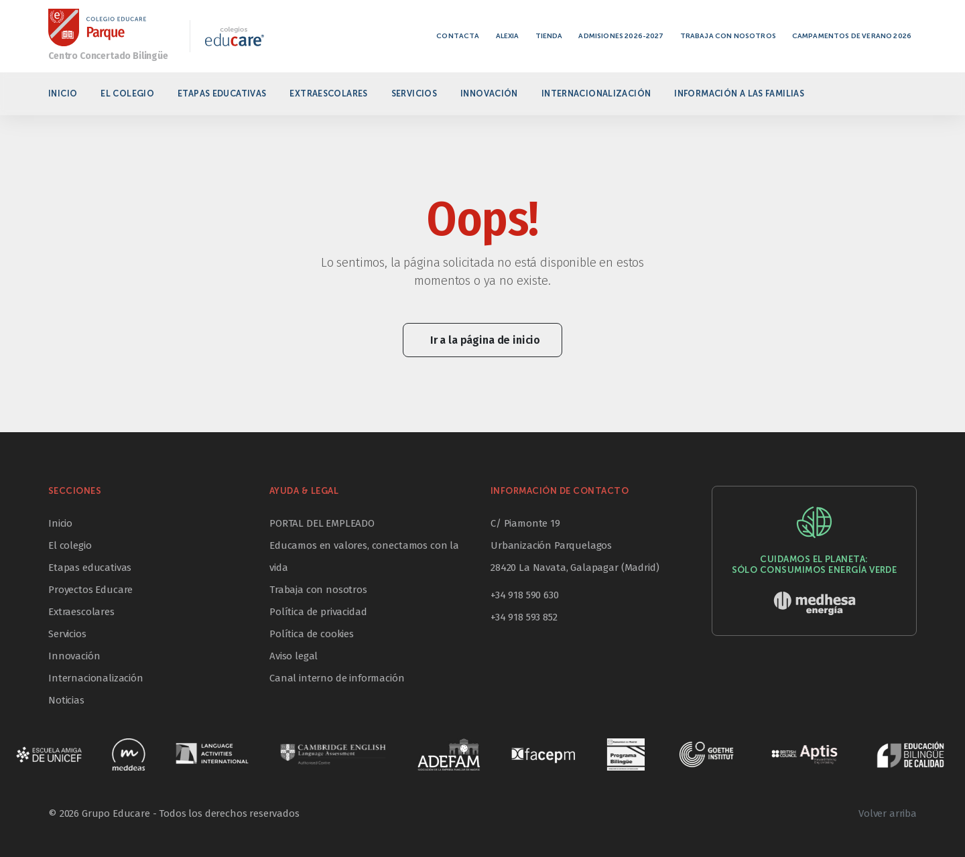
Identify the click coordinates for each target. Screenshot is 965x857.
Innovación (489, 93)
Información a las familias (739, 93)
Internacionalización (596, 93)
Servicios (414, 93)
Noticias (66, 700)
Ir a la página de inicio (485, 340)
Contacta (457, 35)
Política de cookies (311, 634)
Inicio (62, 93)
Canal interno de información (337, 678)
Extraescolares (328, 93)
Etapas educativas (222, 93)
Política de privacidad (318, 612)
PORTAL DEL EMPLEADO (322, 523)
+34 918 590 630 (525, 595)
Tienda (549, 35)
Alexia (507, 35)
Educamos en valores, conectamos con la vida (364, 556)
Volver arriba (887, 813)
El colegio (127, 93)
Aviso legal (293, 656)
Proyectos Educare (90, 590)
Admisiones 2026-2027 (620, 35)
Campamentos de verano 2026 (851, 35)
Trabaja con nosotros (728, 35)
